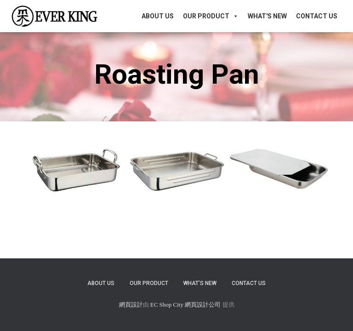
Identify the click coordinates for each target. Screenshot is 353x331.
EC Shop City (167, 304)
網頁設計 (131, 304)
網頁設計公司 (203, 304)
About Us (158, 16)
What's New (267, 16)
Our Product (211, 16)
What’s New (199, 283)
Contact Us (316, 16)
